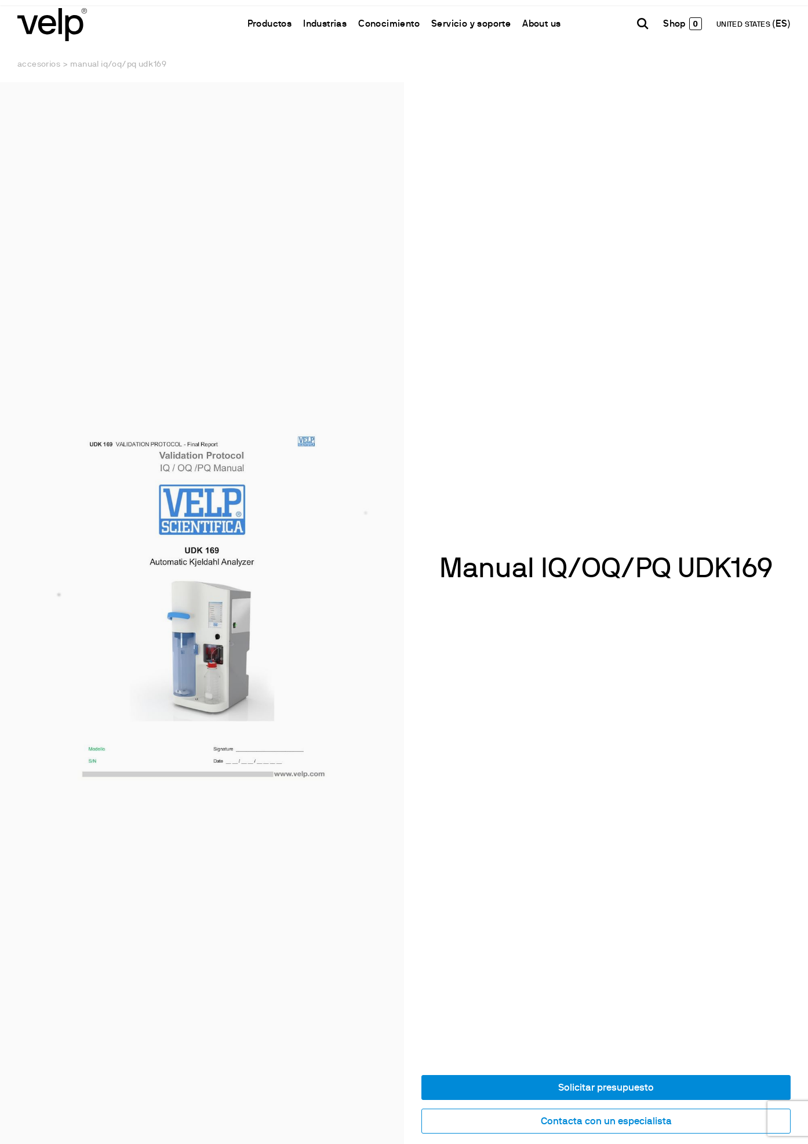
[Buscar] (643, 24)
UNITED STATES (744, 24)
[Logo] (52, 23)
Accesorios (38, 64)
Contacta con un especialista (606, 1121)
